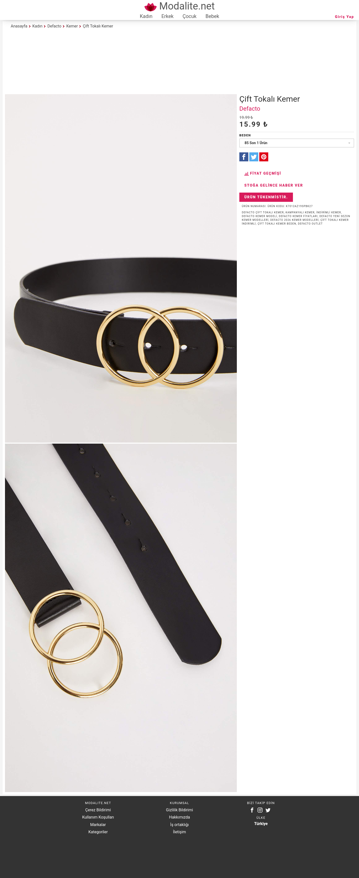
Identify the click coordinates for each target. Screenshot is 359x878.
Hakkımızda (179, 817)
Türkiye (261, 823)
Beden (245, 135)
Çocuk (189, 16)
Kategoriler (98, 832)
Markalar (98, 824)
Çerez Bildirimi (98, 810)
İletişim (179, 832)
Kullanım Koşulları (98, 817)
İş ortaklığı (179, 824)
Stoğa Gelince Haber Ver (273, 185)
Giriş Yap (344, 17)
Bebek (212, 16)
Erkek (167, 16)
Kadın (146, 16)
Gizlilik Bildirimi (179, 810)
